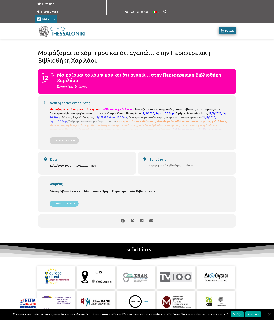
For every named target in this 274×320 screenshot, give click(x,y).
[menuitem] (156, 12)
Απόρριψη (253, 314)
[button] (164, 11)
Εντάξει (237, 314)
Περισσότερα (64, 203)
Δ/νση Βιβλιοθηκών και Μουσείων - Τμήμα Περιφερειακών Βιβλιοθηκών (102, 191)
